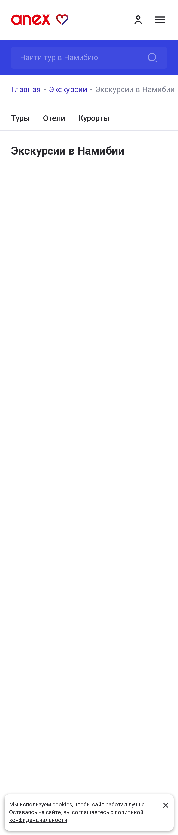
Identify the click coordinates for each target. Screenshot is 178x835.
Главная (26, 89)
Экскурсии (68, 89)
